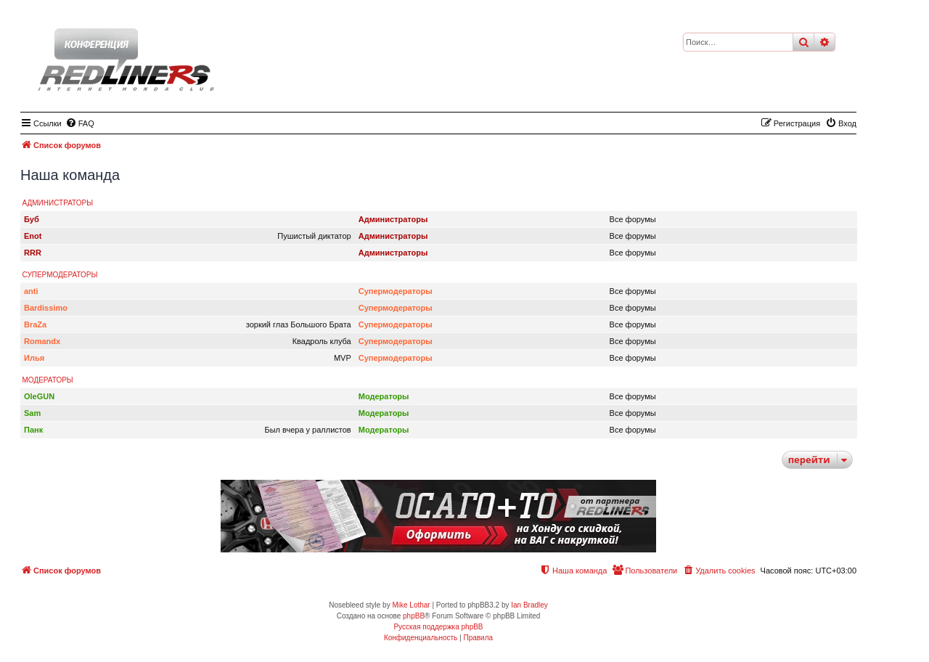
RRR (32, 252)
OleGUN (39, 396)
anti (31, 291)
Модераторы (47, 380)
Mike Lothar (411, 605)
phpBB (414, 616)
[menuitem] (79, 123)
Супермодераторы (60, 275)
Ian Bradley (529, 605)
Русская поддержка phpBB (438, 627)
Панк (33, 429)
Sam (32, 413)
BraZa (35, 324)
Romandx (42, 341)
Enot (32, 236)
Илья (34, 358)
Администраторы (58, 203)
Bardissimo (45, 307)
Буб (31, 219)
